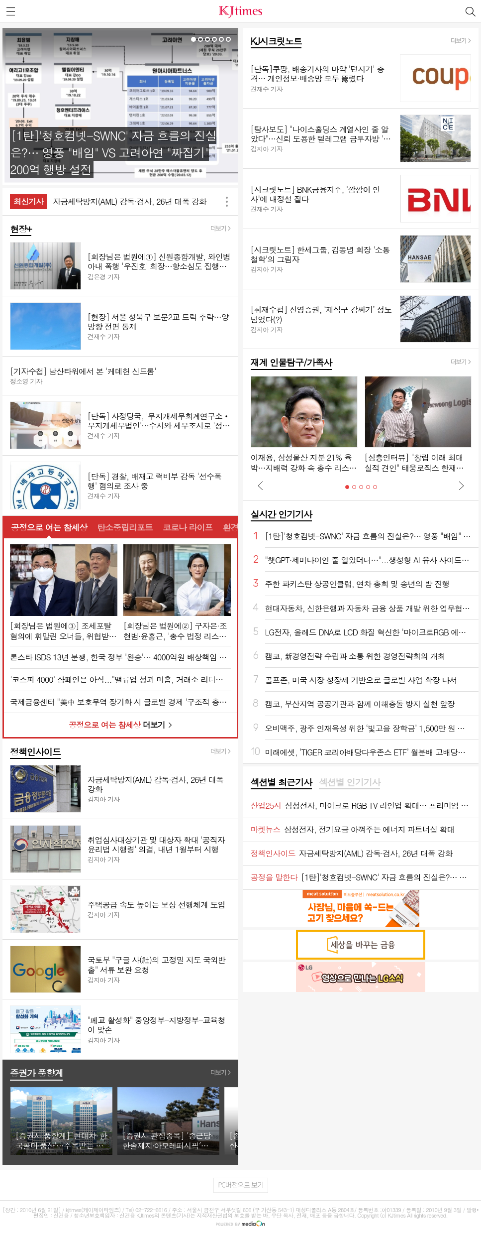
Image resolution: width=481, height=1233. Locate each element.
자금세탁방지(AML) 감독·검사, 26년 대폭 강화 (129, 201)
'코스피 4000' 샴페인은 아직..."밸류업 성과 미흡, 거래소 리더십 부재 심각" (120, 679)
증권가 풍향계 (36, 1073)
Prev (260, 485)
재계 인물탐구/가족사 (291, 362)
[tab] (281, 782)
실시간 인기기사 (281, 514)
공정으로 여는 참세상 (49, 527)
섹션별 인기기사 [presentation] (349, 782)
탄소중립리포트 (125, 527)
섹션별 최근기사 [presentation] (281, 782)
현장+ (20, 229)
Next (461, 485)
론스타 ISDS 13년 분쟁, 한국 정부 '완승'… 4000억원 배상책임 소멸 (120, 657)
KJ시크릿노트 (276, 41)
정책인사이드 (35, 751)
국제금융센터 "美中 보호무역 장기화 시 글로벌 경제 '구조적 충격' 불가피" (120, 702)
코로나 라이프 (188, 527)
